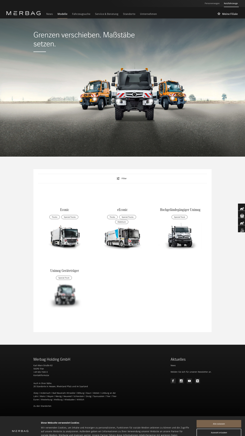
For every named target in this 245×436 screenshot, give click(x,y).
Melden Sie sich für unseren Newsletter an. (191, 371)
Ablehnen (219, 422)
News (173, 365)
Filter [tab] (121, 178)
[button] (122, 178)
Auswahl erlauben (219, 413)
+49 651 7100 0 (40, 372)
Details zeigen (165, 429)
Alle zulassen (219, 404)
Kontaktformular (41, 375)
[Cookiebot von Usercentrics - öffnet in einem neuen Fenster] (20, 430)
